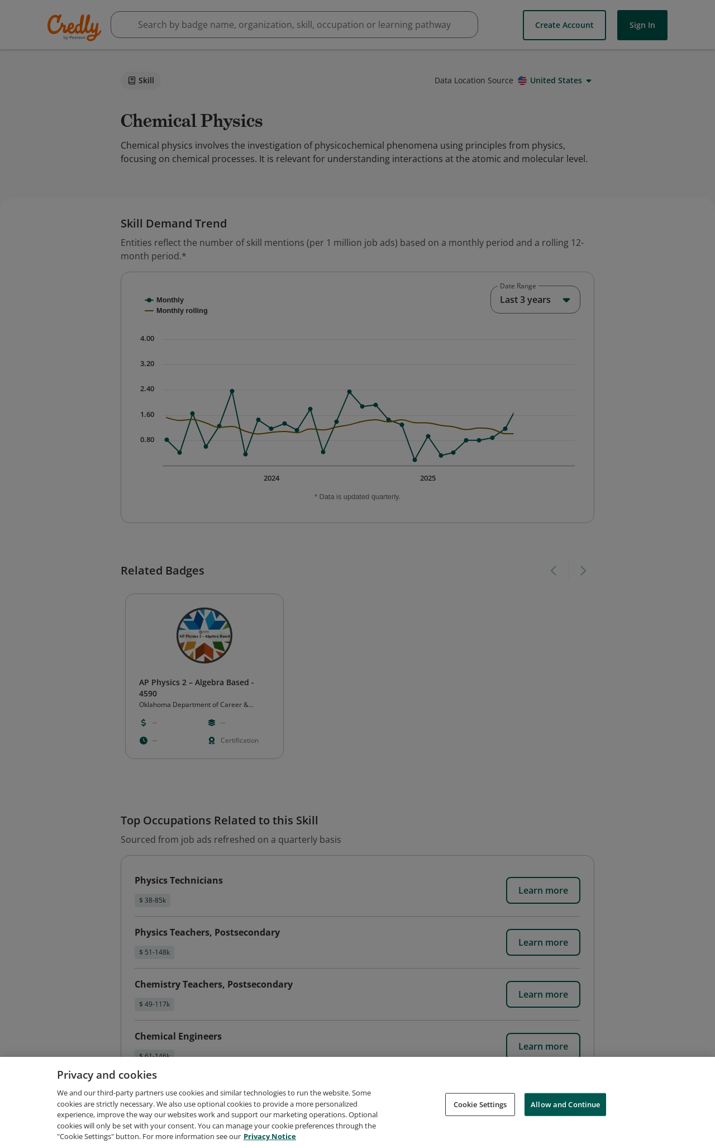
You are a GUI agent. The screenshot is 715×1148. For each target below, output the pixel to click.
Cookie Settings (480, 1104)
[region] (357, 1102)
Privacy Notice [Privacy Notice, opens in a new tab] (270, 1136)
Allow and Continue (565, 1104)
